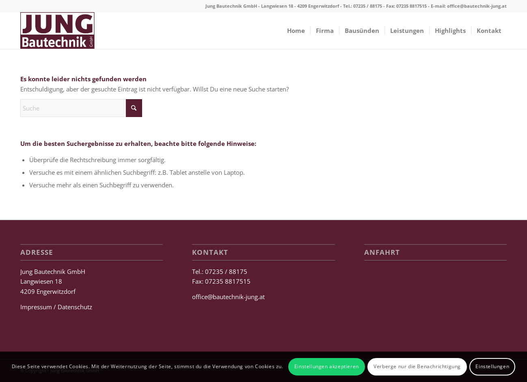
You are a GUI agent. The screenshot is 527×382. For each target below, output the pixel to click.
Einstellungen (492, 366)
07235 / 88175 (367, 6)
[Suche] (81, 108)
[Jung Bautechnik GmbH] (57, 30)
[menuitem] (296, 30)
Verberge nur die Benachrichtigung (417, 366)
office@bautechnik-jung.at (477, 6)
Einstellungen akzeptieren (326, 366)
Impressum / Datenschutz (56, 307)
